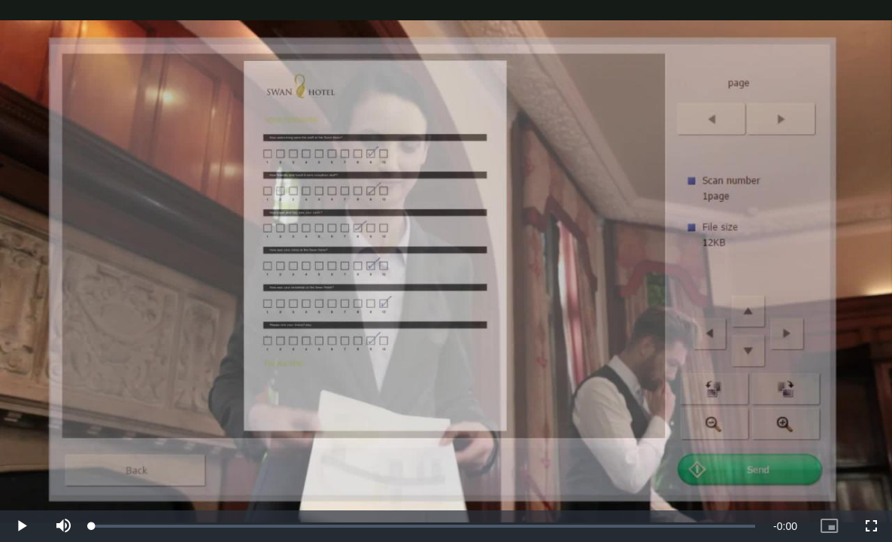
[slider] (423, 526)
